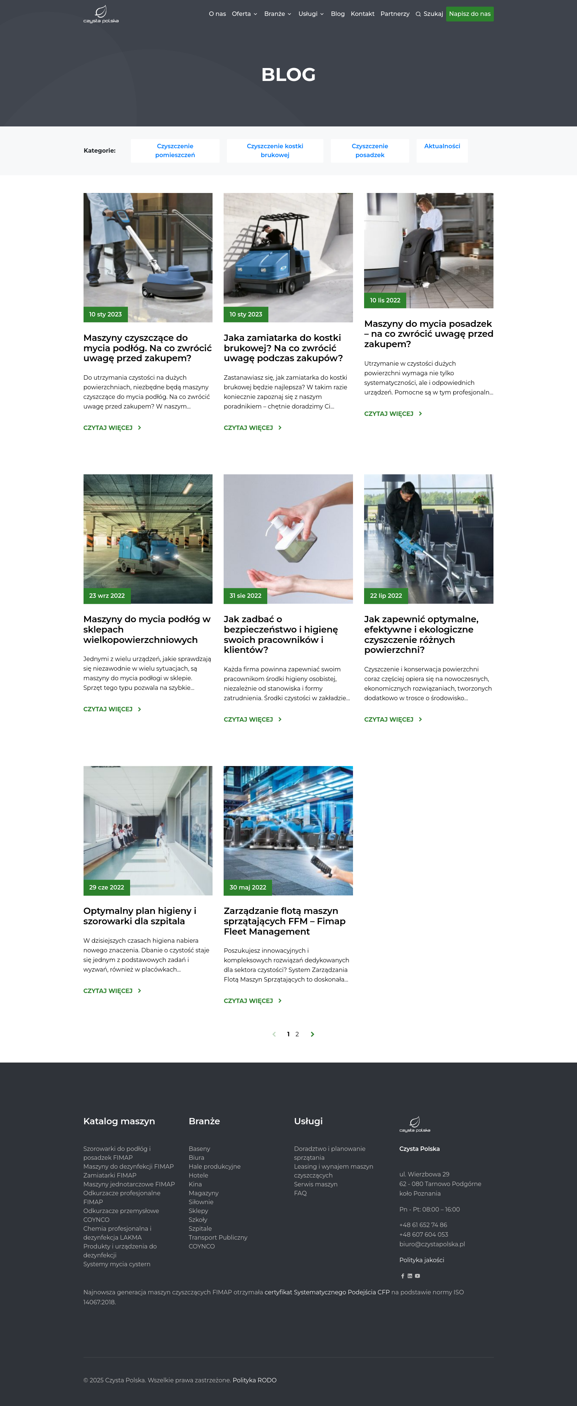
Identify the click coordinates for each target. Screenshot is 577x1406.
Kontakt (363, 13)
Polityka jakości (422, 1260)
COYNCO (202, 1246)
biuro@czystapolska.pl (432, 1244)
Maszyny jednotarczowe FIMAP (129, 1184)
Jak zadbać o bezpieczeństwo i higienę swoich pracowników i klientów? (281, 634)
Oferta (241, 13)
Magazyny (204, 1193)
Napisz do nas (470, 13)
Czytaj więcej (108, 427)
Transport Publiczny (218, 1237)
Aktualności (442, 146)
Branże (274, 13)
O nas (217, 13)
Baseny (199, 1148)
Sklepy (198, 1210)
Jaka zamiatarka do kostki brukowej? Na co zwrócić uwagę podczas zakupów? (283, 347)
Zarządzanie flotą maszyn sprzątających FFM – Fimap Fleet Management (285, 920)
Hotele (198, 1175)
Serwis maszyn (316, 1184)
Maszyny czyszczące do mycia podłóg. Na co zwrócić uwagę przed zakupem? (148, 347)
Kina (195, 1184)
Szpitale (200, 1228)
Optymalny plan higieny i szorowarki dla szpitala (140, 915)
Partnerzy (395, 13)
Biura (196, 1157)
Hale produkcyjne (215, 1166)
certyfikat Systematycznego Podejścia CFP (327, 1292)
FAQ (300, 1193)
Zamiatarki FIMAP (110, 1175)
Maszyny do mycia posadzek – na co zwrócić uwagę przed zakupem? (428, 333)
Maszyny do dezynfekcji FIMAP (129, 1166)
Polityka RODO (254, 1380)
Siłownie (201, 1202)
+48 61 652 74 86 (423, 1225)
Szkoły (198, 1219)
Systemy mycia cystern (117, 1264)
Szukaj (433, 13)
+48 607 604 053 (424, 1234)
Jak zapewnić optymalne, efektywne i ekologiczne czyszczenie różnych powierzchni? (421, 634)
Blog (338, 13)
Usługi (308, 13)
